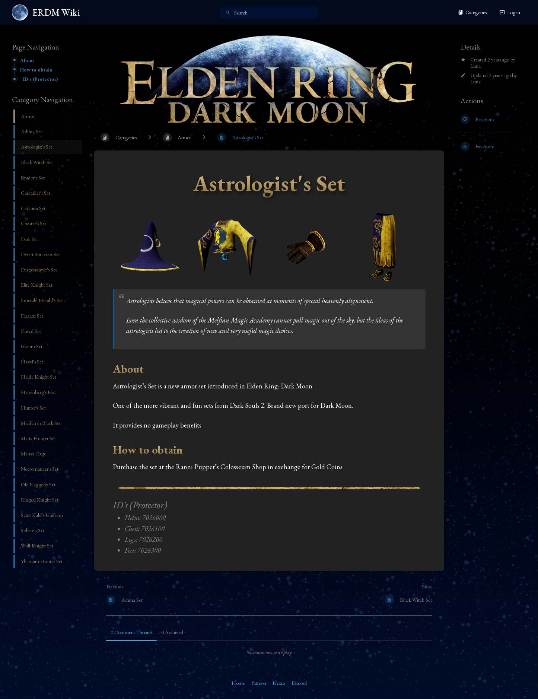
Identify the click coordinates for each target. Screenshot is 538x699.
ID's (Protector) (40, 79)
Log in (510, 12)
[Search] (227, 13)
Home (238, 683)
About (27, 60)
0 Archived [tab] (172, 632)
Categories (472, 12)
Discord (299, 683)
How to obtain (36, 70)
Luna (475, 66)
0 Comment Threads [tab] (131, 632)
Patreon (258, 683)
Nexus (279, 683)
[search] (269, 12)
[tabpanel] (269, 652)
